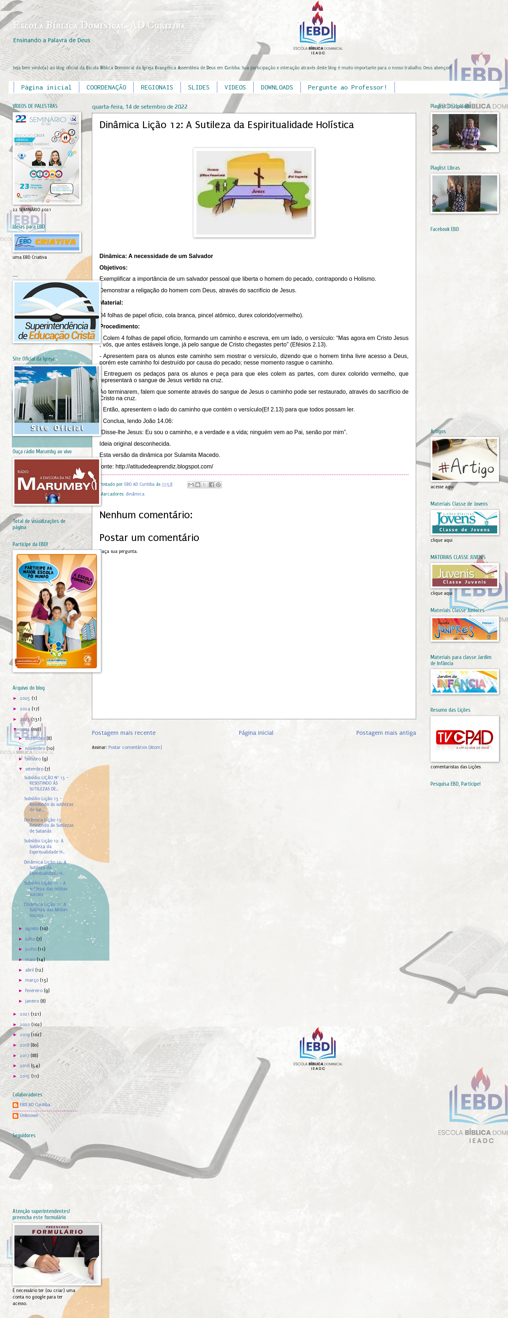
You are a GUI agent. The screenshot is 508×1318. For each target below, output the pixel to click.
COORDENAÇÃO (106, 87)
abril (30, 970)
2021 (25, 1014)
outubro (33, 758)
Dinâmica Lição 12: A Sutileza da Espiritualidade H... (45, 868)
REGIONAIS (157, 87)
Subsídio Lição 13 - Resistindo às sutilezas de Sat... (48, 804)
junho (31, 949)
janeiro (32, 1001)
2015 (25, 1076)
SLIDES (199, 87)
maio (31, 959)
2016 (25, 1065)
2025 (26, 698)
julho (30, 939)
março (32, 980)
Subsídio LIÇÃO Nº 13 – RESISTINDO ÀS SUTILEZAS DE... (46, 783)
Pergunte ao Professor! (347, 87)
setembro (35, 769)
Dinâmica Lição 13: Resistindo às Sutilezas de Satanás (48, 825)
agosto (32, 928)
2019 (25, 1034)
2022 (25, 729)
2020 (25, 1024)
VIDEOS (235, 87)
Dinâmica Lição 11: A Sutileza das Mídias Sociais (45, 910)
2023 (25, 719)
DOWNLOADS (277, 87)
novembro (35, 748)
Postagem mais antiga (386, 732)
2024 (26, 708)
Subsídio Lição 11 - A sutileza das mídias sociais (45, 889)
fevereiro (34, 990)
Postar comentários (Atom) (135, 747)
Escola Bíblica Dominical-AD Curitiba (99, 25)
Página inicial (46, 87)
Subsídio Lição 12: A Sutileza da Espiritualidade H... (44, 846)
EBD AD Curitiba (35, 1104)
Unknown (29, 1115)
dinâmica (135, 494)
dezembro (35, 738)
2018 (25, 1045)
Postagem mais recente (124, 732)
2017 (25, 1055)
